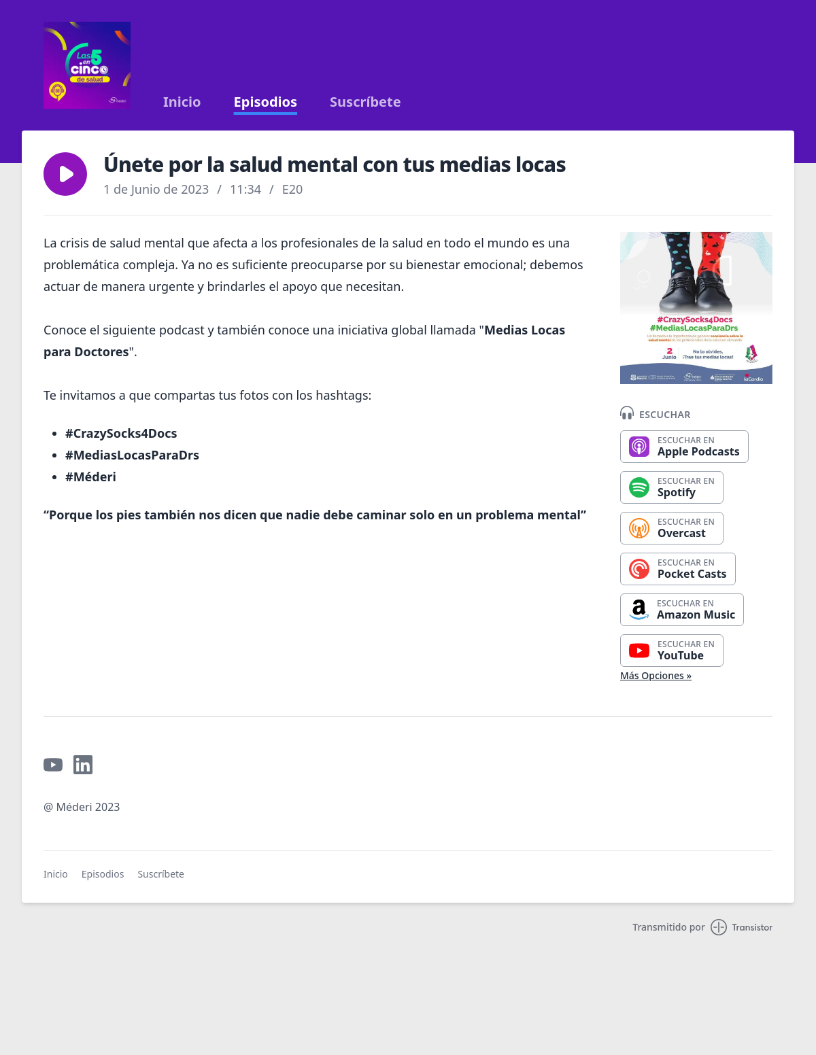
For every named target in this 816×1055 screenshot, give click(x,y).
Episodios (266, 102)
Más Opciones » (656, 675)
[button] (65, 174)
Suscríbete (365, 102)
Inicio (182, 102)
